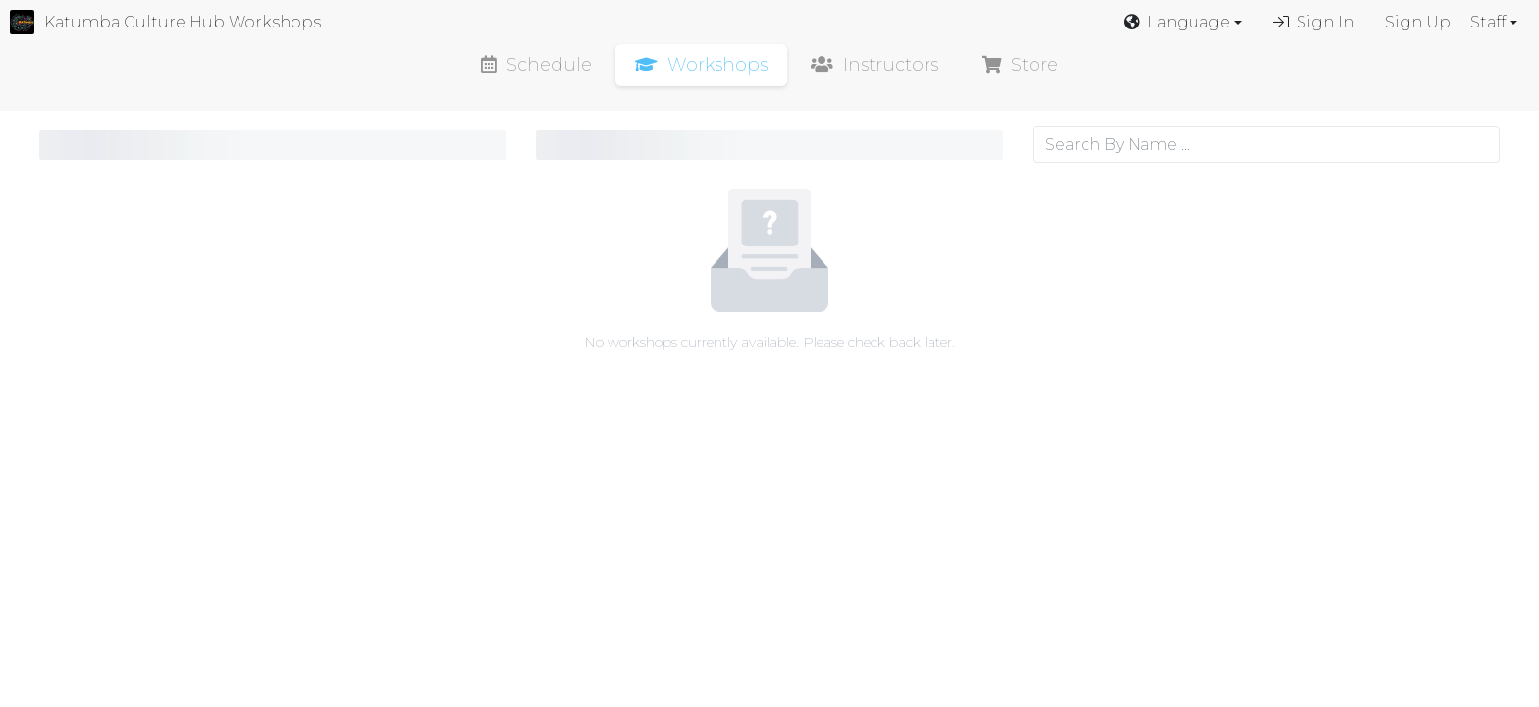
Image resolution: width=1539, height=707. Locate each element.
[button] (1182, 22)
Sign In (1313, 22)
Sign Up (1418, 22)
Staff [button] (1488, 22)
